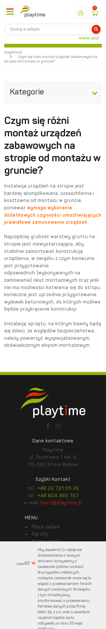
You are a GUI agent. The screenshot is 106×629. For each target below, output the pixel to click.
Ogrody (40, 534)
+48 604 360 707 (58, 496)
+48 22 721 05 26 (58, 488)
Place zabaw (46, 527)
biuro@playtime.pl (61, 503)
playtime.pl (13, 52)
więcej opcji (89, 38)
